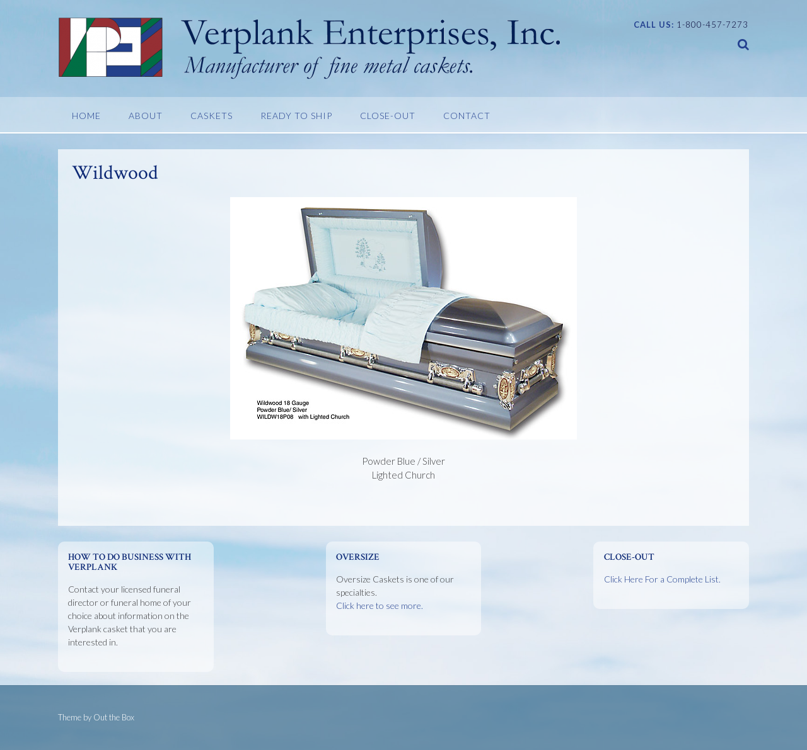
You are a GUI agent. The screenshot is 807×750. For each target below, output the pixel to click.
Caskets (211, 115)
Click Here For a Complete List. (662, 579)
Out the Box (113, 717)
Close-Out (387, 115)
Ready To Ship (296, 115)
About (146, 115)
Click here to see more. (379, 605)
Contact (467, 115)
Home (86, 115)
